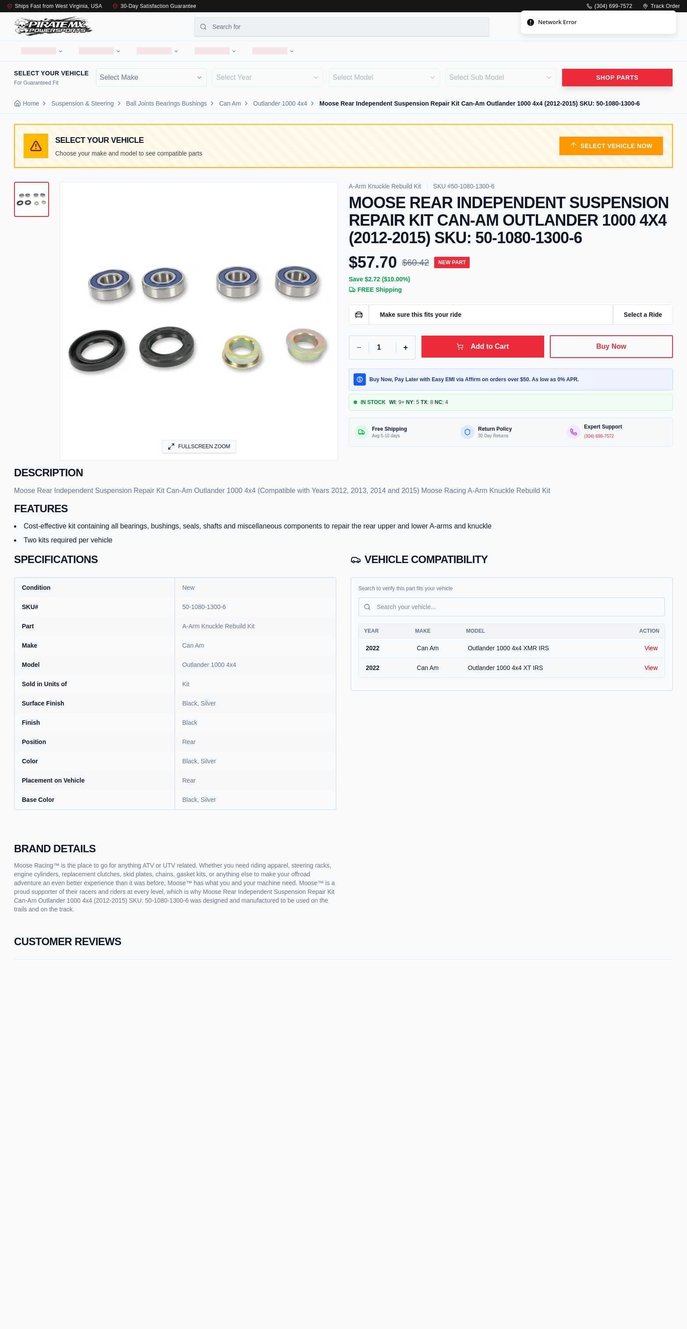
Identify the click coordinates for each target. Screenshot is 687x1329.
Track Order (661, 6)
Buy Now (611, 350)
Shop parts (617, 81)
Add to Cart (483, 350)
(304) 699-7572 (609, 6)
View (651, 652)
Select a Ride (643, 318)
